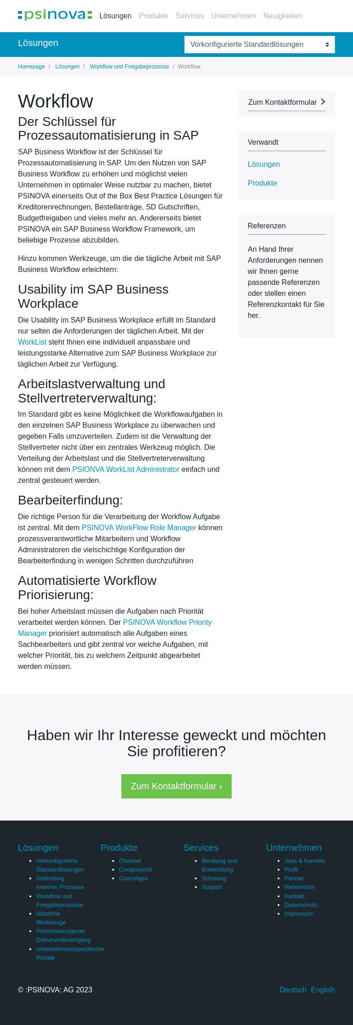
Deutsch (293, 990)
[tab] (287, 164)
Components (136, 869)
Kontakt (294, 896)
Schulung (214, 878)
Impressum (299, 913)
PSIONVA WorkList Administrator (125, 469)
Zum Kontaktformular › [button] (176, 786)
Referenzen (300, 886)
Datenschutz (301, 904)
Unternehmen (233, 16)
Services (190, 16)
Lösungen (115, 16)
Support (212, 886)
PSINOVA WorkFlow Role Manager (139, 528)
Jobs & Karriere (305, 860)
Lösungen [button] (264, 164)
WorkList (32, 342)
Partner (294, 878)
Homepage (31, 66)
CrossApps (133, 878)
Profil (291, 869)
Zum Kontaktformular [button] (282, 102)
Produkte (153, 16)
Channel (130, 860)
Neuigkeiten (282, 16)
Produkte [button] (262, 183)
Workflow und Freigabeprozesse (128, 66)
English (323, 990)
